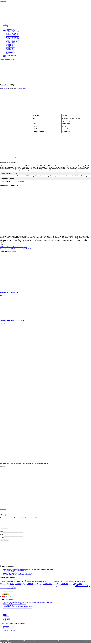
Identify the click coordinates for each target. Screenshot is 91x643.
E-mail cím (3, 536)
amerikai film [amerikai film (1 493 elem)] (22, 583)
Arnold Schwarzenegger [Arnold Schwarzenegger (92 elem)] (47, 583)
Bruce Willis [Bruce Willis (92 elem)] (65, 583)
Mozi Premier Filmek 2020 (12, 38)
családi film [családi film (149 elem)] (82, 583)
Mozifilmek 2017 (10, 42)
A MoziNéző (6, 627)
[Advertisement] (45, 71)
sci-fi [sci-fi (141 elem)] (60, 587)
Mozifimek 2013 (10, 48)
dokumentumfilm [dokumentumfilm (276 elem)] (5, 585)
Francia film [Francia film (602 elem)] (47, 586)
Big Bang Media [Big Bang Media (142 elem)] (55, 583)
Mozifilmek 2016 (10, 44)
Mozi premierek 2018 (11, 41)
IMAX (7, 27)
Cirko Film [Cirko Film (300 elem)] (76, 583)
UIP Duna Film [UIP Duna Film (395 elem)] (80, 587)
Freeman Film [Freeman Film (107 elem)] (54, 585)
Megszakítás (4, 1)
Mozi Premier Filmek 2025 (12, 32)
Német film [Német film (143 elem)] (18, 587)
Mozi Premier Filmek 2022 (12, 36)
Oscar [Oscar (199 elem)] (27, 587)
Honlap (2, 539)
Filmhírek (5, 25)
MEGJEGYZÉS (4, 530)
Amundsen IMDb (20, 181)
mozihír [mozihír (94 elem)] (86, 585)
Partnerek (5, 630)
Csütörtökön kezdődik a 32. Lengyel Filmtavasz (14, 572)
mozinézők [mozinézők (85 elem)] (6, 587)
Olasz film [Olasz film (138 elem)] (23, 587)
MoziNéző (5, 88)
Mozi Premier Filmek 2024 (12, 33)
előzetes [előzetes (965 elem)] (18, 585)
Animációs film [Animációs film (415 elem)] (38, 583)
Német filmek (6, 621)
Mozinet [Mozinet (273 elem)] (2, 587)
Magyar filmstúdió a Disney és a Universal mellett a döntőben (18, 575)
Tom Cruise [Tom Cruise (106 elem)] (72, 587)
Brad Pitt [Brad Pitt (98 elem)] (60, 583)
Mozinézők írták (10, 29)
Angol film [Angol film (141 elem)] (30, 583)
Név (1, 533)
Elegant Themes (9, 625)
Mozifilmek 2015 (10, 45)
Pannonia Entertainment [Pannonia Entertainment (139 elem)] (34, 587)
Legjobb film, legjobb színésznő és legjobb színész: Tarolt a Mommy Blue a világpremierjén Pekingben (28, 571)
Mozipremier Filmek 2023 (12, 34)
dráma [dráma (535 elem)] (12, 586)
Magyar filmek (6, 617)
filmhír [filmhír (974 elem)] (30, 585)
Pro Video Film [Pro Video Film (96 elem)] (47, 587)
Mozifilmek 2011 (10, 51)
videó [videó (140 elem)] (8, 589)
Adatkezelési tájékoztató (9, 632)
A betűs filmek (18, 88)
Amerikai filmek (7, 620)
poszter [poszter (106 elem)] (43, 587)
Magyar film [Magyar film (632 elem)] (77, 586)
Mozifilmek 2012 (10, 49)
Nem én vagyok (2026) (8, 573)
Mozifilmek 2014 (10, 47)
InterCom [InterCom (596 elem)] (64, 586)
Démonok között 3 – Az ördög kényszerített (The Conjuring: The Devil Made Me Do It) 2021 (24, 463)
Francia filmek (6, 618)
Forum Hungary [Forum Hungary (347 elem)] (37, 585)
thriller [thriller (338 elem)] (68, 587)
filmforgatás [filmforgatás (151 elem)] (24, 585)
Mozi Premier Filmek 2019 (12, 40)
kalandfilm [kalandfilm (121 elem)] (70, 585)
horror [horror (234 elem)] (59, 585)
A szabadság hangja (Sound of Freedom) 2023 (12, 320)
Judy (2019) (3, 509)
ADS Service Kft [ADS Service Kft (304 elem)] (5, 583)
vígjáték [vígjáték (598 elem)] (13, 590)
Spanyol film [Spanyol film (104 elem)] (63, 587)
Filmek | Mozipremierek (9, 30)
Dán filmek (5, 622)
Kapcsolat (5, 629)
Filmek (4, 56)
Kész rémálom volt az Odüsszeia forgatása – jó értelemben (17, 576)
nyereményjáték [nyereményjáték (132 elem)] (12, 587)
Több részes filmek (10, 53)
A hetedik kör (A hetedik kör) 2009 (9, 292)
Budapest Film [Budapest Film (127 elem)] (70, 583)
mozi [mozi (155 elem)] (83, 585)
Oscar (7, 26)
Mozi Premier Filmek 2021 (12, 37)
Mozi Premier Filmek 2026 (9, 55)
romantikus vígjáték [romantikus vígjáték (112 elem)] (54, 587)
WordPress (22, 625)
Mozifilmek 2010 (10, 52)
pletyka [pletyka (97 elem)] (40, 587)
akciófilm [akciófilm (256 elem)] (12, 583)
